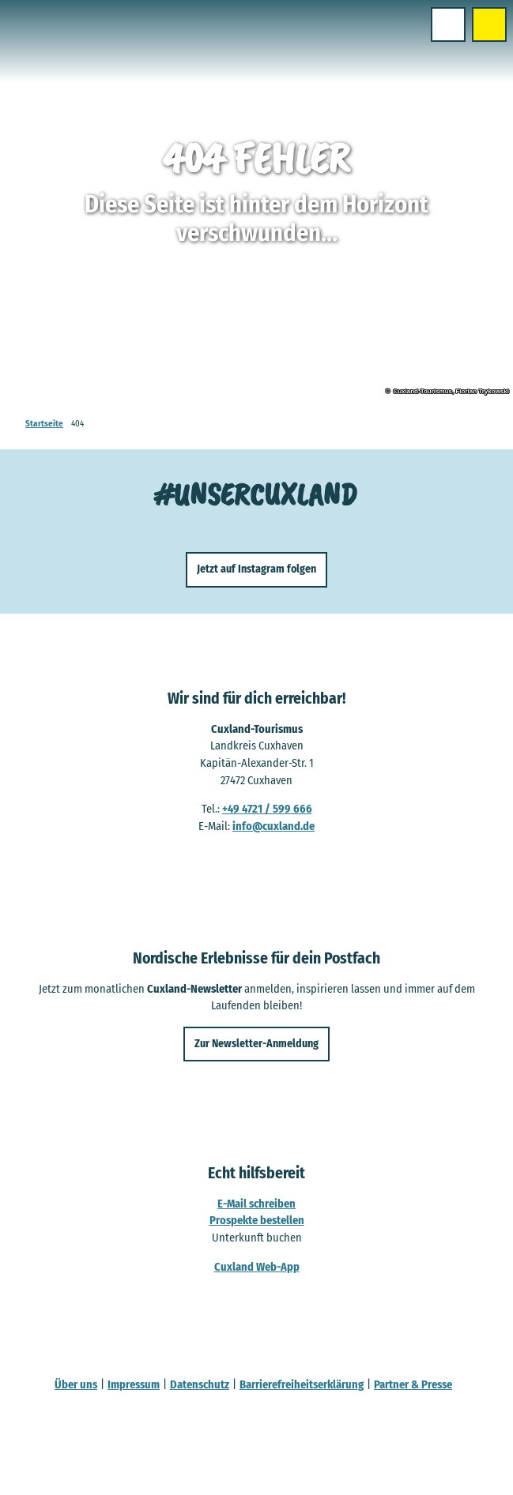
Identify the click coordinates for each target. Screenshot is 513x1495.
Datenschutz (199, 1384)
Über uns (76, 1384)
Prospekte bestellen (256, 1220)
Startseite (44, 424)
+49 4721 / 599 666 (267, 809)
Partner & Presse (413, 1384)
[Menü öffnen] (448, 24)
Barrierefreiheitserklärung (302, 1384)
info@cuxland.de (273, 826)
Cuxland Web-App (257, 1266)
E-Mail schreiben (256, 1203)
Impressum (134, 1384)
